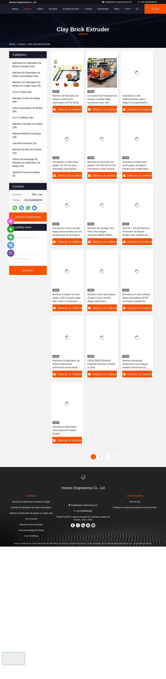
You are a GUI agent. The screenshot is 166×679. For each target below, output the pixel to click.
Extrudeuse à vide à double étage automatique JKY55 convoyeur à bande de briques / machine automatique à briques (136, 301)
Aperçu (15, 9)
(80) (27, 110)
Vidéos (40, 9)
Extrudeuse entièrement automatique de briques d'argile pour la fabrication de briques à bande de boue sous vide (136, 169)
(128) (27, 65)
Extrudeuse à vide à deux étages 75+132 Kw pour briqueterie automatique (65, 165)
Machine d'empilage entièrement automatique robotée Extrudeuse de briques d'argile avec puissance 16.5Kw (134, 367)
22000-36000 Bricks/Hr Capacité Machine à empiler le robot (101, 364)
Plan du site (135, 502)
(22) (27, 151)
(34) (26, 162)
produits (21, 44)
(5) (26, 174)
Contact (88, 9)
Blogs (116, 9)
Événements (103, 9)
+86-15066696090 (147, 2)
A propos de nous (71, 9)
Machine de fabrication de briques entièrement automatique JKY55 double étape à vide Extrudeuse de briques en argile (66, 103)
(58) (26, 100)
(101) (26, 74)
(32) (25, 143)
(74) (27, 84)
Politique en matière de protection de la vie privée (135, 507)
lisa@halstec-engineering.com (117, 2)
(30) (23, 117)
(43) (22, 92)
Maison (12, 44)
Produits (27, 9)
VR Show (53, 9)
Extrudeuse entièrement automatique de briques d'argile (64, 430)
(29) (28, 126)
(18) (27, 135)
